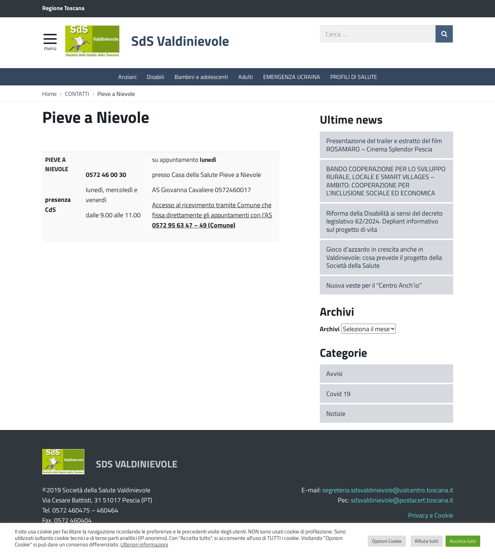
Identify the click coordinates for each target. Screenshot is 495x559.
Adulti (245, 76)
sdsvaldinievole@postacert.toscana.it (402, 500)
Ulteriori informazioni (144, 544)
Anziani (127, 76)
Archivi (330, 328)
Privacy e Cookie (430, 515)
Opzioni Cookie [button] (387, 541)
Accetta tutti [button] (463, 541)
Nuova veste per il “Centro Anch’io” (374, 285)
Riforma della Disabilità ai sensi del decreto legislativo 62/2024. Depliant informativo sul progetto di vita (384, 221)
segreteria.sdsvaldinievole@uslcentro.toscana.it (387, 489)
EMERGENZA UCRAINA (291, 76)
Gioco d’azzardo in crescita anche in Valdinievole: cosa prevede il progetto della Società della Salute (384, 257)
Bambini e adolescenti (201, 76)
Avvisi (334, 373)
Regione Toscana (63, 8)
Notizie (335, 413)
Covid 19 (338, 393)
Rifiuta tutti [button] (426, 541)
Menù (50, 48)
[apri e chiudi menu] (50, 38)
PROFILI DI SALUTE (353, 76)
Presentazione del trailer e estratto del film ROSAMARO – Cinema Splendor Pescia (384, 144)
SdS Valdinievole (180, 40)
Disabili (155, 76)
